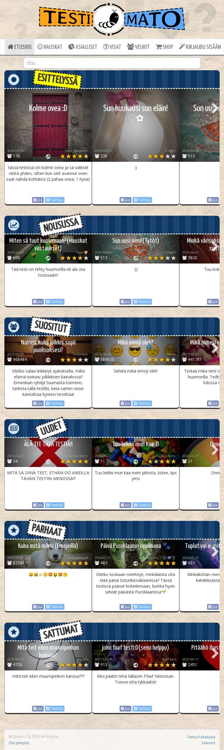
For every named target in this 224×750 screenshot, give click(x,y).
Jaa (38, 199)
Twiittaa (54, 199)
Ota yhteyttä (19, 742)
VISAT (112, 46)
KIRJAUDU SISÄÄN (200, 46)
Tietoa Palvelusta (201, 737)
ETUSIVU (20, 46)
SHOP (164, 46)
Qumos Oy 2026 (24, 736)
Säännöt (208, 742)
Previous (9, 109)
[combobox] (112, 63)
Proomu (52, 736)
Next (215, 109)
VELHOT (138, 46)
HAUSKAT (49, 46)
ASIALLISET (82, 46)
